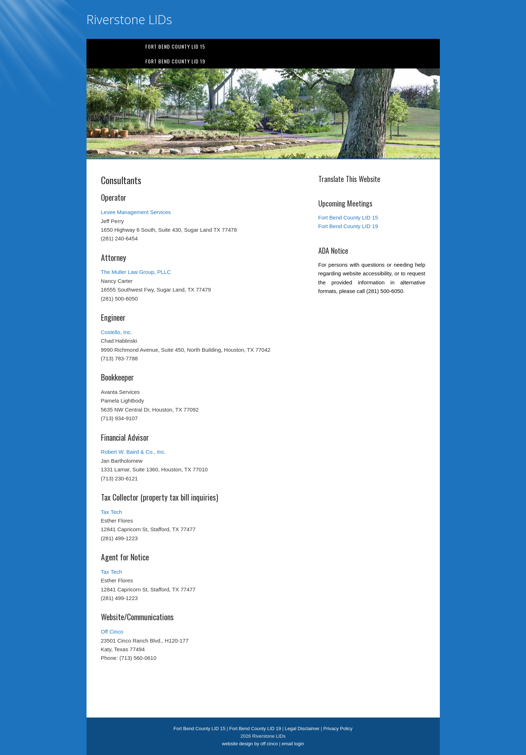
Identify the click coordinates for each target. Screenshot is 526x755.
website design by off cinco (250, 743)
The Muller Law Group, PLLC (136, 272)
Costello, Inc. (116, 332)
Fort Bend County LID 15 (175, 46)
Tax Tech (111, 512)
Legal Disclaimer (302, 728)
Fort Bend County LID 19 (175, 61)
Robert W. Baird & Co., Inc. (133, 452)
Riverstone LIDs (129, 19)
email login (293, 743)
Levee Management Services (136, 212)
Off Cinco (112, 632)
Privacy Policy (338, 728)
